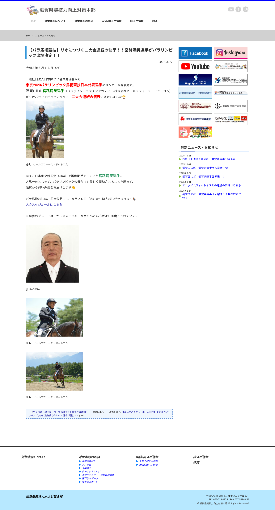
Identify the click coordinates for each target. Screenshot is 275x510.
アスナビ (86, 464)
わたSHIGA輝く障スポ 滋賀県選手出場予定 (208, 159)
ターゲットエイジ (91, 471)
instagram (245, 9)
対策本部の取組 (83, 21)
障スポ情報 (137, 21)
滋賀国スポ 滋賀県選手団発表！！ (203, 176)
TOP (33, 21)
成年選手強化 (89, 461)
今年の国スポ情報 (148, 461)
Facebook (238, 9)
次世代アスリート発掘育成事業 (98, 475)
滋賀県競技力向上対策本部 (44, 497)
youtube (231, 9)
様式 (155, 21)
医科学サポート (90, 478)
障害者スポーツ (90, 482)
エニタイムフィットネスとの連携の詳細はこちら (211, 185)
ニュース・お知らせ (45, 35)
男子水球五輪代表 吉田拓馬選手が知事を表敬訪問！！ (61, 412)
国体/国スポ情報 (112, 21)
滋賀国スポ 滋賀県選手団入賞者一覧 (205, 167)
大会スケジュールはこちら (44, 204)
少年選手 (86, 468)
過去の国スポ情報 (148, 464)
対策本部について (55, 21)
